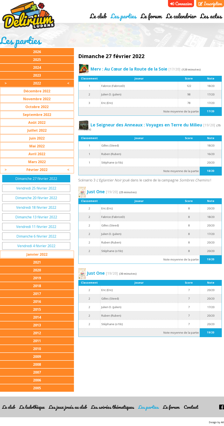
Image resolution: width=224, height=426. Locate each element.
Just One (102, 191)
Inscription (210, 3)
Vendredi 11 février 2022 (36, 226)
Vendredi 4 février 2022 (36, 245)
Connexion (181, 3)
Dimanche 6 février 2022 (36, 236)
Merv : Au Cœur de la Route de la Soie (135, 69)
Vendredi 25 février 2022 (36, 188)
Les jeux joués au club (68, 407)
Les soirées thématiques (112, 407)
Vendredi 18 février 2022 (36, 207)
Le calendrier (181, 16)
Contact (191, 407)
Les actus (211, 16)
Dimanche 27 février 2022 (36, 178)
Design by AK (216, 422)
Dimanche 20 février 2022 (36, 197)
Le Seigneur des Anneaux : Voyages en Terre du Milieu (152, 125)
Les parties (123, 16)
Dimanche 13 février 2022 (36, 217)
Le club (98, 16)
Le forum (151, 16)
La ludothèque (31, 407)
